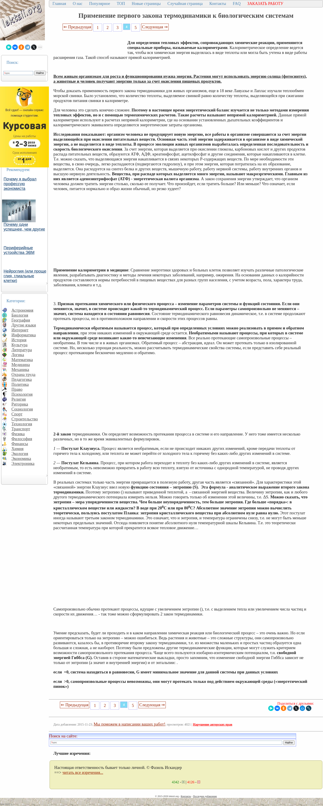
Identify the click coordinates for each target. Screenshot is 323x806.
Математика (22, 359)
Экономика (21, 458)
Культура (19, 344)
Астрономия (22, 310)
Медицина (20, 364)
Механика (20, 369)
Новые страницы (146, 3)
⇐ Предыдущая (77, 26)
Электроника (23, 463)
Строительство (24, 419)
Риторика (19, 404)
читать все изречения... (82, 772)
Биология (19, 315)
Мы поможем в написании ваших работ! (129, 724)
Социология (22, 409)
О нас (77, 3)
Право (16, 389)
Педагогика (21, 379)
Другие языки (23, 325)
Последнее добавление (205, 796)
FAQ (237, 3)
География (20, 320)
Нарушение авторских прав (212, 724)
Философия (21, 438)
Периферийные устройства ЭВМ (19, 250)
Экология (19, 453)
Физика (18, 433)
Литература (21, 349)
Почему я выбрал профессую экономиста (20, 184)
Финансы (19, 443)
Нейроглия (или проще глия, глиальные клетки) (25, 276)
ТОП (121, 3)
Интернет (19, 330)
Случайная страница (185, 3)
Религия (18, 399)
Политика (20, 384)
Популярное (99, 3)
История (18, 339)
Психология (22, 394)
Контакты (217, 3)
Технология (21, 424)
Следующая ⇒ (155, 26)
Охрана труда (23, 374)
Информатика (23, 335)
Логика (17, 354)
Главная (59, 3)
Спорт (16, 414)
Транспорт (20, 428)
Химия (17, 448)
